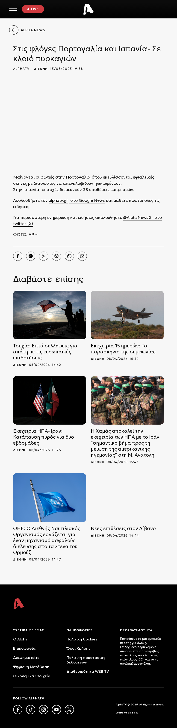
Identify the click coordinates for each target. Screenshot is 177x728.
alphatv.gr (58, 200)
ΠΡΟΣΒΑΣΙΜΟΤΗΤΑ (136, 630)
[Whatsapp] (69, 256)
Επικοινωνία (24, 648)
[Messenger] (30, 256)
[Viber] (56, 256)
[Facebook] (17, 256)
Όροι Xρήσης (78, 648)
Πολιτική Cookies (82, 639)
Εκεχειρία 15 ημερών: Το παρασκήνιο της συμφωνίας (123, 349)
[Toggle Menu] (13, 9)
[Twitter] (43, 256)
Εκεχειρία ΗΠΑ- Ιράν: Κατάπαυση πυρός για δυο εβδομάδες (43, 437)
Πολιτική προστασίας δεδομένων (86, 659)
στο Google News (87, 200)
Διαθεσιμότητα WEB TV (88, 671)
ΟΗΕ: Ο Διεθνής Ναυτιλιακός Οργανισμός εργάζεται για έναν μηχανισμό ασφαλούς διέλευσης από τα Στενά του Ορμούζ (46, 540)
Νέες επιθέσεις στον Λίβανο (123, 528)
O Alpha (20, 639)
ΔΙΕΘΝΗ (41, 69)
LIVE (34, 9)
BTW (135, 712)
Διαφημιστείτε (26, 657)
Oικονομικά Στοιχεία (31, 676)
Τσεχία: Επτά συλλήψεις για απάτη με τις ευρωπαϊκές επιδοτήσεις (45, 352)
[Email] (82, 256)
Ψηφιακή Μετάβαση (31, 666)
